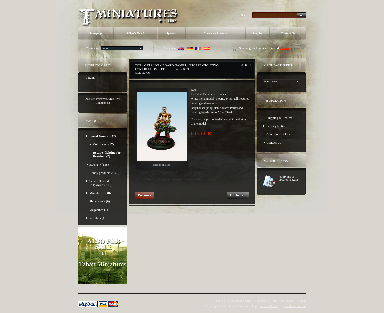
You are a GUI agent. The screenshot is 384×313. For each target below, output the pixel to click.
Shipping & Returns (279, 118)
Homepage (95, 33)
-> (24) (103, 136)
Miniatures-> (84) (101, 193)
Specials (171, 33)
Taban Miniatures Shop (243, 306)
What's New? (135, 33)
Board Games (174, 65)
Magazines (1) (98, 210)
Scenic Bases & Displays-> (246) (100, 183)
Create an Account (215, 33)
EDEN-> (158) (99, 164)
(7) (107, 154)
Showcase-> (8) (99, 201)
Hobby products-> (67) (104, 173)
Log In (257, 33)
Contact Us (288, 33)
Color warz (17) (103, 144)
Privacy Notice (276, 126)
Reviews (261, 300)
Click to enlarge (162, 129)
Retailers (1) (97, 218)
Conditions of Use (278, 134)
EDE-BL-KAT (170, 69)
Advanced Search (241, 300)
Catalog (151, 65)
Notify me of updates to (288, 178)
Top (138, 65)
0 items (284, 48)
